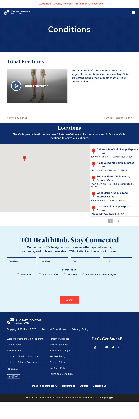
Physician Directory (44, 385)
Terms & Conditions (54, 329)
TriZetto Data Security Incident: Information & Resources (69, 3)
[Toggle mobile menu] (133, 12)
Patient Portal (14, 344)
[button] (24, 158)
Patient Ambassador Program (101, 274)
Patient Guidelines (59, 338)
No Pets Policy (58, 356)
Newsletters (27, 274)
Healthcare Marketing (94, 397)
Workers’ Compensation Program (25, 338)
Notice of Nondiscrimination (22, 356)
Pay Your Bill (14, 350)
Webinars (72, 274)
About (84, 385)
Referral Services (59, 344)
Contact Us (100, 385)
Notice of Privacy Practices (22, 362)
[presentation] (27, 284)
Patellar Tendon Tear (118, 117)
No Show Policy (58, 368)
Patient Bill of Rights (61, 350)
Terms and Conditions (62, 373)
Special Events (50, 274)
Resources (68, 385)
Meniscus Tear (17, 117)
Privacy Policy (80, 329)
